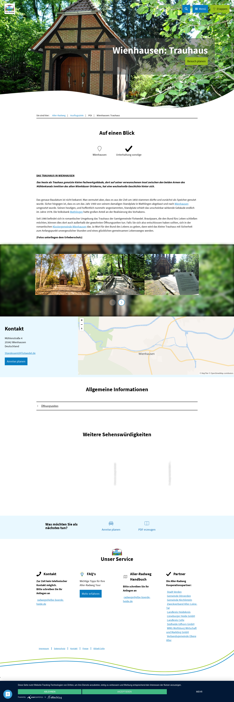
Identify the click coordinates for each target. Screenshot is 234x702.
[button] (220, 9)
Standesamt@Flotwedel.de (20, 353)
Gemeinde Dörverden (179, 596)
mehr (199, 691)
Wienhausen (181, 203)
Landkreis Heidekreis (179, 612)
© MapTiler (204, 373)
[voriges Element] (112, 302)
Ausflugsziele (77, 115)
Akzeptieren (124, 691)
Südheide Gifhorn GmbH (180, 624)
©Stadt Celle (99, 648)
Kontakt (73, 648)
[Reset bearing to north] (82, 329)
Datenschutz (59, 648)
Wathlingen (76, 212)
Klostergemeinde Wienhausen (69, 226)
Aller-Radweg (59, 115)
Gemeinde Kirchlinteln (179, 600)
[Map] (156, 345)
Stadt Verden (174, 592)
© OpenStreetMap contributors (221, 373)
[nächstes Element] (121, 302)
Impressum (44, 648)
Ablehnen (49, 691)
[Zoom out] (82, 324)
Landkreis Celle (175, 620)
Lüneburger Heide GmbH (181, 616)
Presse (85, 648)
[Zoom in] (82, 320)
